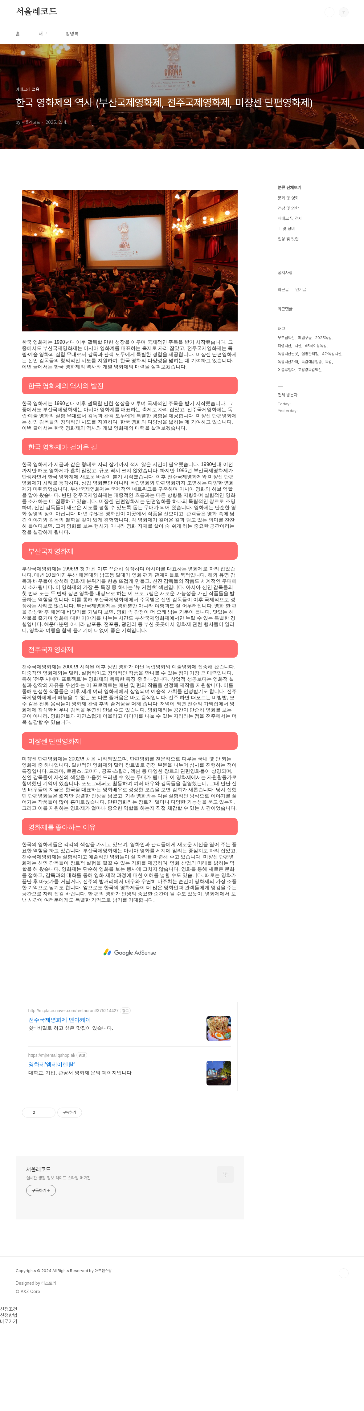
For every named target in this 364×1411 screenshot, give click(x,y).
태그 (43, 34)
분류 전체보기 (289, 372)
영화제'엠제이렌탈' (51, 1151)
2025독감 (323, 522)
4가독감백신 (332, 538)
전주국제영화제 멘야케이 (59, 1106)
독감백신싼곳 (288, 538)
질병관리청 (309, 538)
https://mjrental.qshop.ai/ (52, 1141)
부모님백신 (286, 522)
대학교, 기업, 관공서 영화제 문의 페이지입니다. (80, 1159)
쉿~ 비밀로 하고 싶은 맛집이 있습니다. (70, 1114)
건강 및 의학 (288, 393)
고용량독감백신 (310, 554)
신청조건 (8, 1395)
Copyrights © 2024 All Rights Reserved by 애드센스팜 (64, 1357)
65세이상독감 (316, 530)
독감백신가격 (288, 546)
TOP (344, 1359)
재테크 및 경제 (290, 403)
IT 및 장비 (286, 413)
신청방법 (8, 1402)
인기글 (300, 474)
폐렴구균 (305, 522)
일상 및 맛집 (288, 423)
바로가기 (8, 1408)
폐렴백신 (284, 530)
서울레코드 (36, 12)
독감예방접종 (311, 546)
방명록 (72, 34)
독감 (328, 546)
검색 (329, 12)
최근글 (283, 474)
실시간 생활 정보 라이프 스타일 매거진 (58, 1264)
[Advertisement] (130, 227)
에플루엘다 (286, 554)
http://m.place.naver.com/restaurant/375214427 (73, 1096)
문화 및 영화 (288, 382)
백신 (298, 530)
